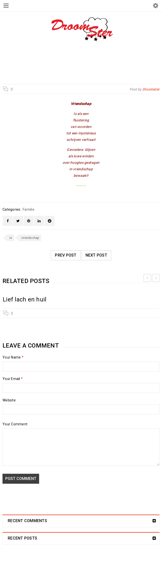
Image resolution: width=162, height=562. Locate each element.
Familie (79, 63)
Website (9, 400)
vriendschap (30, 238)
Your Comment (14, 424)
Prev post (65, 255)
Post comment (20, 478)
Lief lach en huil (24, 299)
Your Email (12, 379)
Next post (96, 255)
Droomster (54, 63)
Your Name (12, 357)
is (10, 238)
